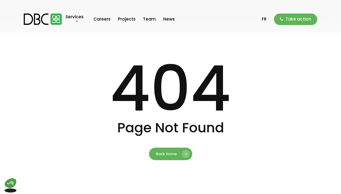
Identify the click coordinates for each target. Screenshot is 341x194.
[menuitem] (264, 19)
